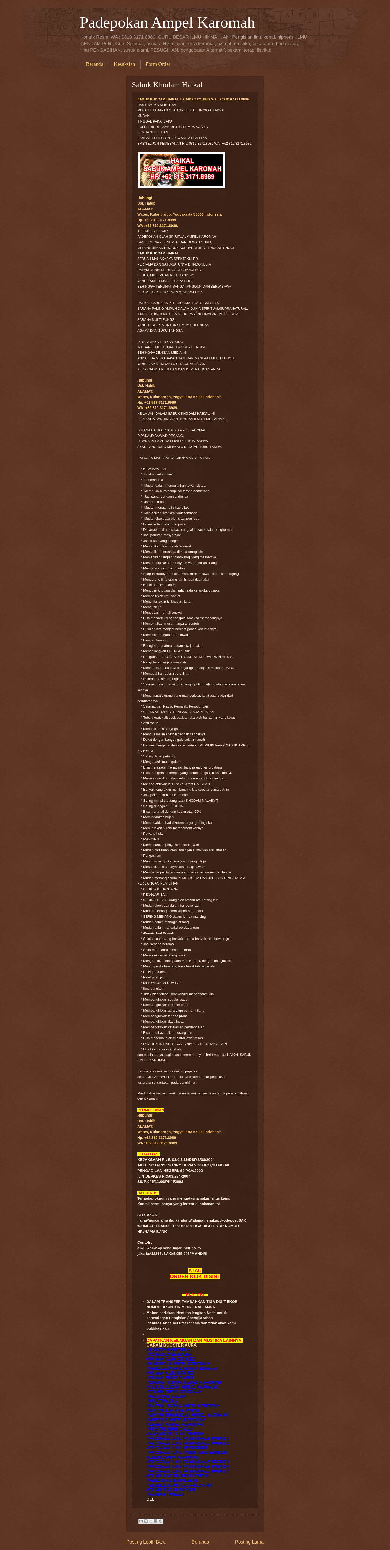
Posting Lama (249, 1542)
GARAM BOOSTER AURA (172, 1345)
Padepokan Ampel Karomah (167, 22)
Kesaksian (124, 64)
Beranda (94, 64)
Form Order (158, 64)
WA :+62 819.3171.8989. (157, 225)
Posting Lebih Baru (146, 1542)
